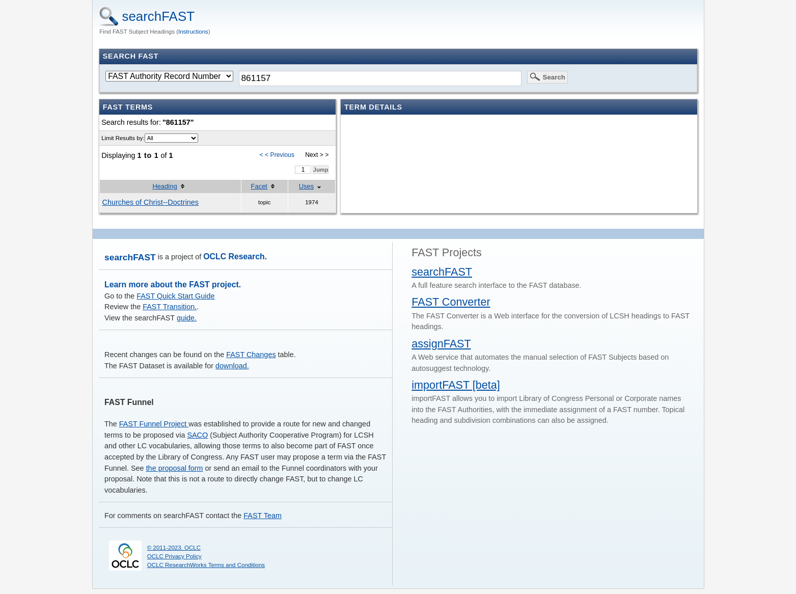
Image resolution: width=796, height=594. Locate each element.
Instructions (193, 32)
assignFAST (441, 343)
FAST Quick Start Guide (175, 296)
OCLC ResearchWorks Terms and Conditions (206, 565)
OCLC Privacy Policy (174, 556)
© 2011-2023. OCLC (174, 548)
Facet (259, 186)
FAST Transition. (170, 307)
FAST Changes (251, 354)
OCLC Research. (235, 256)
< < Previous (276, 154)
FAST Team (262, 515)
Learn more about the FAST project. (172, 284)
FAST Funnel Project (154, 424)
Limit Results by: (122, 138)
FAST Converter (450, 301)
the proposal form (174, 468)
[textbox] (380, 78)
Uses (306, 186)
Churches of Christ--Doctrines (150, 202)
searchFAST (158, 16)
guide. (187, 318)
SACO (197, 435)
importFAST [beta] (455, 385)
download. (232, 366)
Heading (164, 186)
